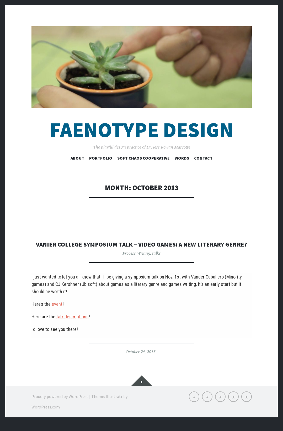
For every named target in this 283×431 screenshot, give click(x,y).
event (57, 312)
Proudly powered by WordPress (59, 404)
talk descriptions (72, 325)
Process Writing (136, 261)
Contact (203, 158)
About (77, 158)
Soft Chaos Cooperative (143, 158)
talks (156, 261)
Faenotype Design (141, 129)
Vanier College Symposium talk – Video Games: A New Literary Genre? (141, 248)
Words (182, 158)
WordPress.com (45, 415)
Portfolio (100, 158)
